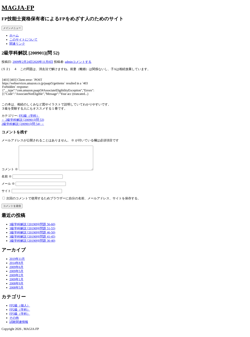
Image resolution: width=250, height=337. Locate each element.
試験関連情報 (18, 326)
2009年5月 (16, 275)
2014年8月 (16, 267)
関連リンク (17, 43)
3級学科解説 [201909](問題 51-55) (32, 233)
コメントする (82, 61)
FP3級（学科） (19, 318)
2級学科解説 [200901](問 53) (23, 119)
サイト (6, 195)
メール (8, 188)
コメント (10, 174)
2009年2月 (16, 280)
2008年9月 (16, 288)
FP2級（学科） (29, 115)
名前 (7, 181)
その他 (14, 322)
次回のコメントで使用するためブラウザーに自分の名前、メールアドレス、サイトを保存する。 (73, 203)
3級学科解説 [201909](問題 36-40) (32, 245)
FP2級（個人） (19, 310)
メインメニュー (12, 28)
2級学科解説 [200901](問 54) (23, 124)
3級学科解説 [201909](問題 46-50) (32, 237)
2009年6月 (16, 271)
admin (69, 61)
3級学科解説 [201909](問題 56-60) (32, 229)
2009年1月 (16, 284)
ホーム (14, 35)
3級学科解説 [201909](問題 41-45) (32, 241)
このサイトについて (23, 39)
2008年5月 (16, 292)
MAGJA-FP (18, 7)
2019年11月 (17, 263)
